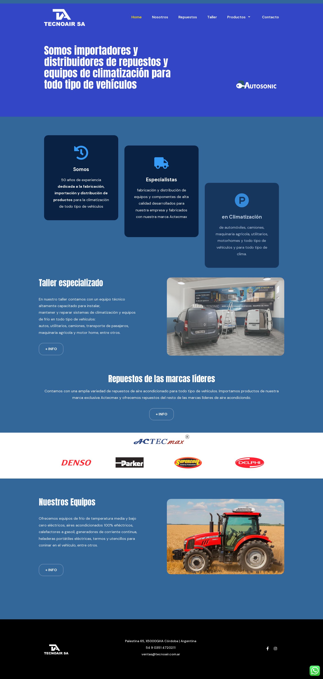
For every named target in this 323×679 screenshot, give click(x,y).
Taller (212, 17)
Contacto (270, 17)
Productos (239, 17)
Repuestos (187, 17)
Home (136, 17)
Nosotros (160, 17)
